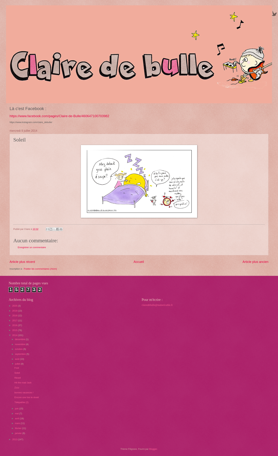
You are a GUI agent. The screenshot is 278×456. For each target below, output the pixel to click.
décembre (20, 339)
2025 (15, 305)
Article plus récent (22, 262)
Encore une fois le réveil (26, 397)
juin (17, 408)
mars (18, 423)
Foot (16, 368)
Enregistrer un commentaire (32, 247)
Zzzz (16, 387)
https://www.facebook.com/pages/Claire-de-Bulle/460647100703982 (59, 116)
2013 (15, 439)
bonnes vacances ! (23, 392)
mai (17, 413)
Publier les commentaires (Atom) (40, 268)
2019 (15, 310)
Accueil (139, 262)
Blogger (153, 449)
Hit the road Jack (23, 382)
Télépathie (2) (21, 402)
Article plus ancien (255, 262)
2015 (15, 330)
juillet (18, 363)
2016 (15, 325)
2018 (15, 315)
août (17, 359)
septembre (20, 354)
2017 (15, 320)
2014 (15, 335)
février (18, 428)
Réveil (17, 377)
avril (17, 418)
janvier (18, 433)
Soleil (17, 373)
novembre (20, 344)
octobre (19, 349)
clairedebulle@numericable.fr (157, 305)
